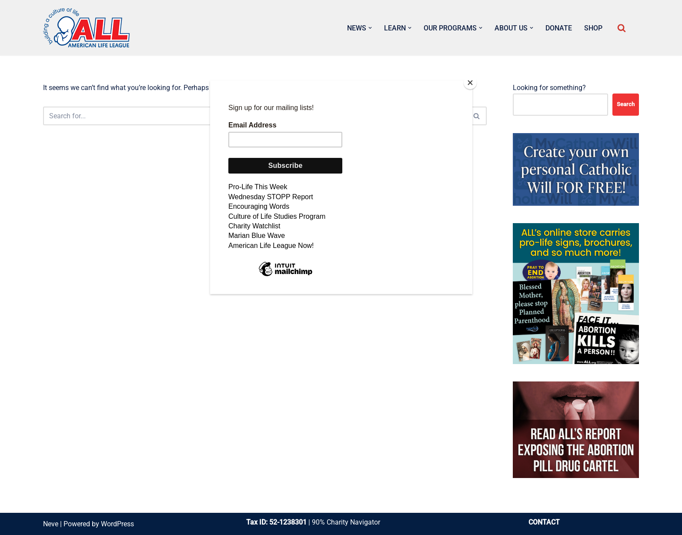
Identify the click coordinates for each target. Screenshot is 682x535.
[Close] (470, 82)
